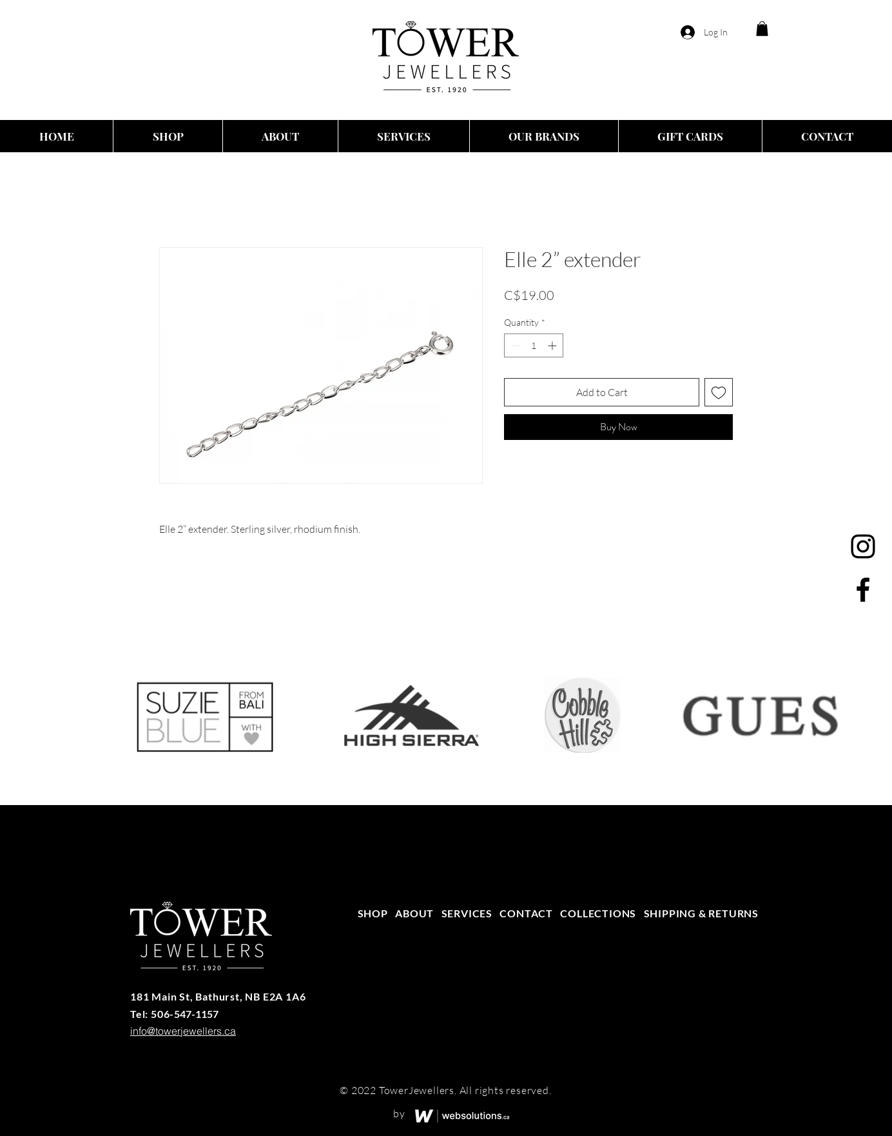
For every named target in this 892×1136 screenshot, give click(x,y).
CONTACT (526, 913)
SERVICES (466, 913)
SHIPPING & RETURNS (701, 913)
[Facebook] (863, 589)
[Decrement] (514, 345)
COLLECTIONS (598, 913)
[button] (762, 28)
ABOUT (414, 913)
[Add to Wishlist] (718, 392)
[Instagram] (863, 546)
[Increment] (553, 345)
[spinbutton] (533, 345)
